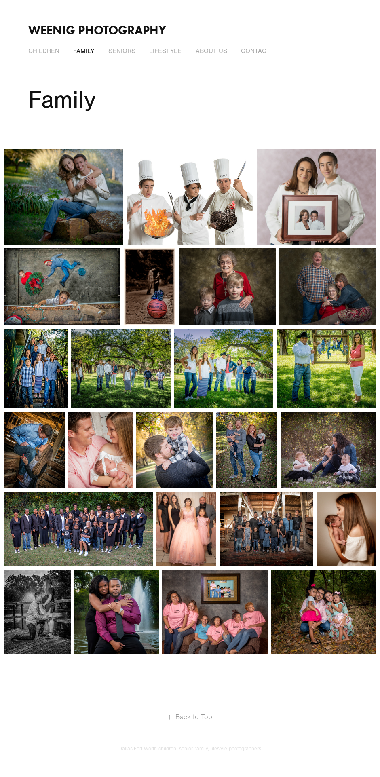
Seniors (121, 51)
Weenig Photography (97, 30)
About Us (211, 51)
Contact (255, 51)
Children (43, 51)
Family (83, 51)
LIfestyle (165, 51)
